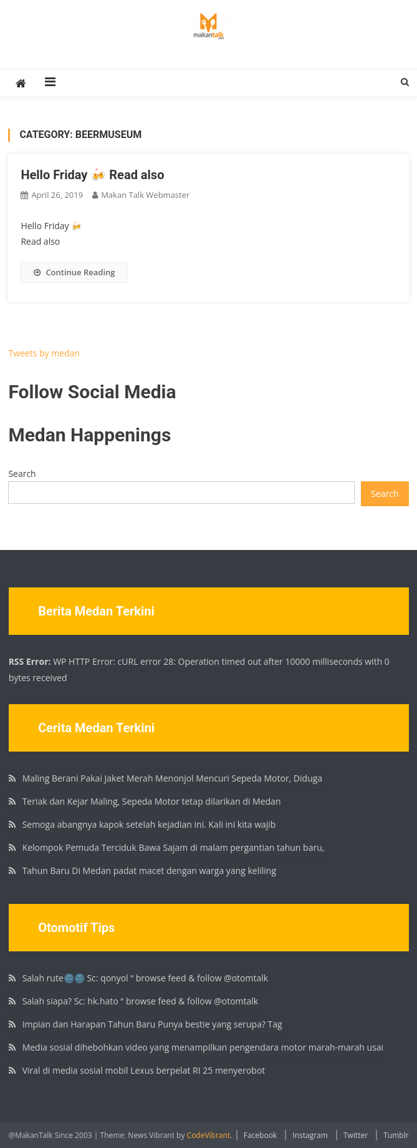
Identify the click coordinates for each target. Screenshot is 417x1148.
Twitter (355, 1135)
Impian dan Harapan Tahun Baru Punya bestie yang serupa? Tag (152, 1024)
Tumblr (395, 1135)
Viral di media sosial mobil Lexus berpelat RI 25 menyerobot (144, 1070)
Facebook (260, 1135)
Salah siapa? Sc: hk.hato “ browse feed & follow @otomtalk (140, 1001)
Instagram (310, 1135)
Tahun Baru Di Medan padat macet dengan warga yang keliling (149, 870)
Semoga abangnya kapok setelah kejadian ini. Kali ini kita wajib (149, 824)
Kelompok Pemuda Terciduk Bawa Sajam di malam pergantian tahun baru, (173, 847)
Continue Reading (74, 272)
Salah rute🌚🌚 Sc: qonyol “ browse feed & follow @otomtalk (145, 978)
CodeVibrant (209, 1135)
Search (22, 473)
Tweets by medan (44, 353)
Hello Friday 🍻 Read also (92, 174)
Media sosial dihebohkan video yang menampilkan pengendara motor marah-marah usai (203, 1047)
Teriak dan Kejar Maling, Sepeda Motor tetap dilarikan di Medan (151, 801)
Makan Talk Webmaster (145, 194)
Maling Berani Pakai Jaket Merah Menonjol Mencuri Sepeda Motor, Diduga (172, 778)
